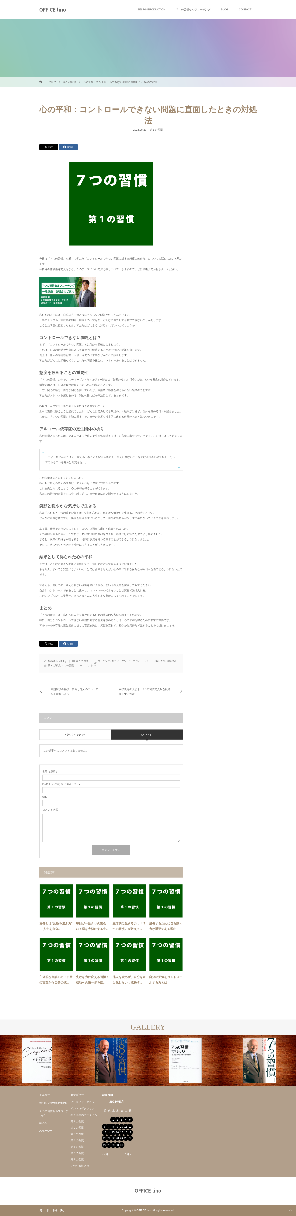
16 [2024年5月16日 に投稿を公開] (117, 1132)
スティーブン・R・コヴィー (127, 661)
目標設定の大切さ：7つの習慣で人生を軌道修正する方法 (144, 691)
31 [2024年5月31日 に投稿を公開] (121, 1145)
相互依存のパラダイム (84, 1114)
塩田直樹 (160, 661)
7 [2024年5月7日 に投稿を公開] (109, 1126)
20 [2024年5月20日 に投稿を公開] (104, 1138)
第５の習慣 (77, 1146)
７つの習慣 (67, 665)
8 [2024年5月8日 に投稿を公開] (113, 1126)
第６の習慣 (77, 1153)
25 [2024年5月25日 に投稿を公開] (125, 1138)
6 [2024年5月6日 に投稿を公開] (105, 1126)
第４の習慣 (77, 1140)
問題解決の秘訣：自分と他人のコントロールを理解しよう (76, 691)
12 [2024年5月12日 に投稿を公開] (129, 1126)
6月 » (128, 1154)
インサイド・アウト (82, 1102)
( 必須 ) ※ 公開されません (61, 784)
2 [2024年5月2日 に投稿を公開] (117, 1119)
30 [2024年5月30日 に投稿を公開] (117, 1145)
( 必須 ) (49, 771)
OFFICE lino (52, 9)
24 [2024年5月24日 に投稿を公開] (121, 1138)
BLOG (224, 9)
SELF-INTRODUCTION (151, 9)
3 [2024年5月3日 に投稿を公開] (121, 1119)
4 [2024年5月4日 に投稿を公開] (126, 1119)
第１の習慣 (156, 129)
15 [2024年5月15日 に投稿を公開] (113, 1132)
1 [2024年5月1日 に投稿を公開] (113, 1119)
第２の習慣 (77, 1127)
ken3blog (62, 661)
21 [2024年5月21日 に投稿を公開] (108, 1138)
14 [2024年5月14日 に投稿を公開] (108, 1132)
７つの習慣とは (80, 1165)
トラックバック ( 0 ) (75, 734)
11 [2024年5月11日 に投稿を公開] (125, 1126)
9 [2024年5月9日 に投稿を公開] (117, 1126)
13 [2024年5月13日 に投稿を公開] (104, 1132)
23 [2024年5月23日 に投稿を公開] (117, 1138)
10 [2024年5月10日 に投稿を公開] (121, 1126)
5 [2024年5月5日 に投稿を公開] (130, 1119)
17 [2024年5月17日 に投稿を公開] (121, 1132)
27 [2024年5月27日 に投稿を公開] (104, 1145)
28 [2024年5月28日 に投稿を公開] (108, 1145)
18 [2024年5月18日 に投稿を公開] (125, 1132)
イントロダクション (82, 1108)
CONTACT (245, 9)
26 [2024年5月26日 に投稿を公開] (129, 1138)
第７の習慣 (77, 1159)
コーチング (104, 661)
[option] (37, 1060)
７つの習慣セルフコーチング (193, 9)
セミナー (149, 661)
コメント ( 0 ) (147, 734)
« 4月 (105, 1154)
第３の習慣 (77, 1134)
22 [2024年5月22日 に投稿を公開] (113, 1138)
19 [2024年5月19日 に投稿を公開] (129, 1132)
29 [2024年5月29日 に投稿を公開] (113, 1145)
